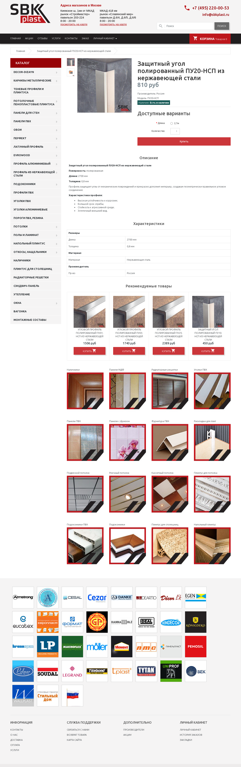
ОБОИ (18, 129)
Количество (158, 131)
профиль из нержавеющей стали (34, 174)
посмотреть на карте (73, 24)
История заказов (191, 734)
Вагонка (20, 311)
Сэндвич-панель (26, 285)
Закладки (186, 740)
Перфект (20, 138)
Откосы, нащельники (30, 251)
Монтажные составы (30, 319)
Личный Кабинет (190, 729)
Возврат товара (77, 734)
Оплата (15, 745)
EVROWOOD (22, 155)
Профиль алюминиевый (32, 163)
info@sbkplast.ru (215, 14)
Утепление (22, 294)
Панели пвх (22, 121)
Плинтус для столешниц (33, 268)
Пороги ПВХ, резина (28, 218)
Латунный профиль (28, 146)
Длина (161, 123)
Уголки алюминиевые (31, 209)
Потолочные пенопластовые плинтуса (34, 102)
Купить (184, 141)
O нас (14, 734)
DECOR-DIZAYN (24, 72)
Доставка (16, 740)
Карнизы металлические (32, 80)
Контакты (16, 729)
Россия (160, 93)
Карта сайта (74, 740)
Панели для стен (26, 112)
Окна (17, 302)
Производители (133, 729)
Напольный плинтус (29, 243)
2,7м (176, 123)
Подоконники (24, 184)
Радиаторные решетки (31, 277)
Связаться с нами (78, 729)
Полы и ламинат (26, 234)
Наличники (22, 260)
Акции (127, 734)
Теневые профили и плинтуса (29, 91)
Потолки (20, 226)
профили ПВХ (24, 192)
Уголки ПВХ (22, 201)
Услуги (14, 750)
